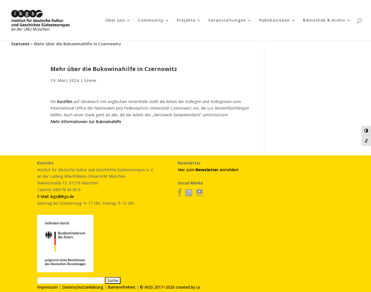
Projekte (186, 20)
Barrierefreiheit (121, 287)
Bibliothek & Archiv (324, 20)
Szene (90, 80)
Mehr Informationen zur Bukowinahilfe (85, 121)
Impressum (47, 287)
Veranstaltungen (227, 20)
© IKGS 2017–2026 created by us (170, 287)
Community (151, 20)
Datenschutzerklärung (82, 287)
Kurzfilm (64, 101)
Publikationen (274, 20)
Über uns (115, 20)
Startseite (20, 43)
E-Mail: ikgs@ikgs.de (55, 196)
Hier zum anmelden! (208, 169)
